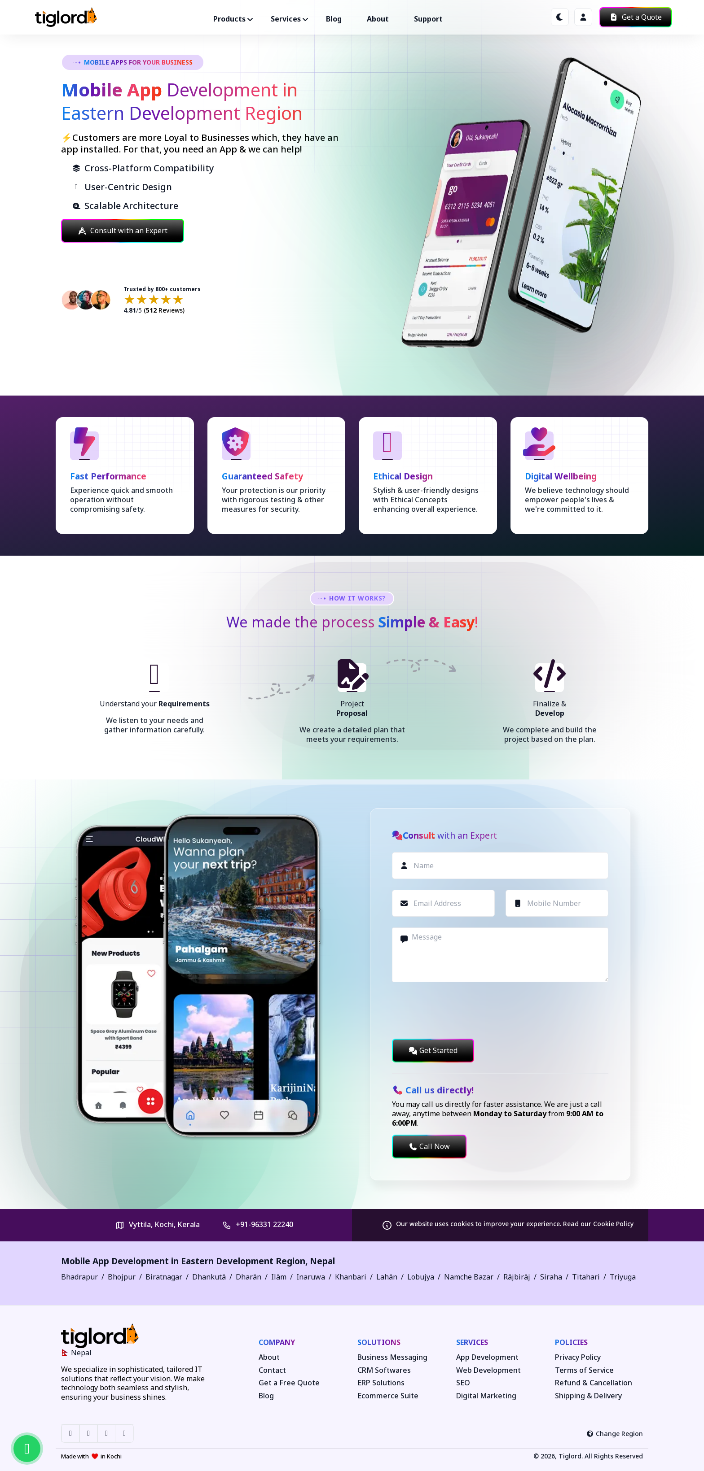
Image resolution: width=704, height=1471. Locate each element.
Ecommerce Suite (387, 1396)
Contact (272, 1370)
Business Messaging (392, 1357)
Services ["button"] (286, 19)
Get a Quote (635, 17)
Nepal (322, 1261)
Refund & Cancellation (593, 1383)
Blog (334, 19)
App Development (487, 1357)
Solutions (378, 1342)
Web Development (488, 1370)
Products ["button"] (229, 19)
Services (472, 1342)
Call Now (429, 1146)
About (378, 19)
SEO (463, 1383)
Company (277, 1342)
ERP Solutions (381, 1383)
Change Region (614, 1433)
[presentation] (460, 1010)
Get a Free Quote (289, 1383)
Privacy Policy (578, 1357)
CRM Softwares (384, 1370)
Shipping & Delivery (588, 1396)
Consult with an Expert (122, 230)
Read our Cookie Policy (598, 1223)
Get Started (433, 1050)
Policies (571, 1342)
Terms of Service (584, 1370)
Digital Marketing (486, 1396)
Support (428, 19)
